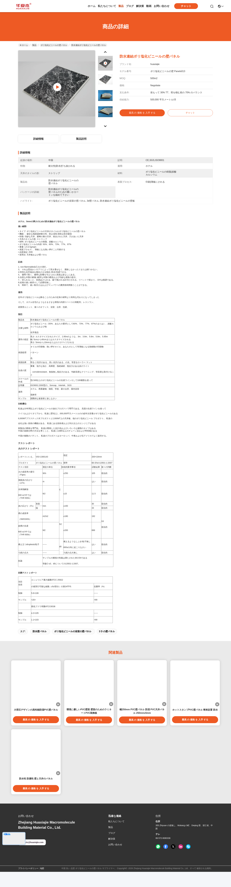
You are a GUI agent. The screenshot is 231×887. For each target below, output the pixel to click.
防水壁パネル (40, 646)
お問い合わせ (161, 6)
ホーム (92, 6)
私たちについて (107, 6)
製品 (121, 6)
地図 (42, 883)
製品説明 (81, 138)
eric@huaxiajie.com (31, 857)
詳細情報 (38, 138)
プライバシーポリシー (28, 883)
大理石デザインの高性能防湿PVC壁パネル (36, 725)
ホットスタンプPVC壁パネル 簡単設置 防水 (195, 725)
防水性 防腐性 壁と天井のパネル (36, 794)
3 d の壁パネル (107, 646)
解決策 (140, 6)
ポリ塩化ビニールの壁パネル (54, 45)
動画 (148, 6)
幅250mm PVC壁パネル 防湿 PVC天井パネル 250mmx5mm (142, 726)
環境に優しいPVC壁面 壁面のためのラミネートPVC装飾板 (89, 726)
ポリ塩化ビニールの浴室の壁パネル (72, 646)
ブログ (130, 6)
